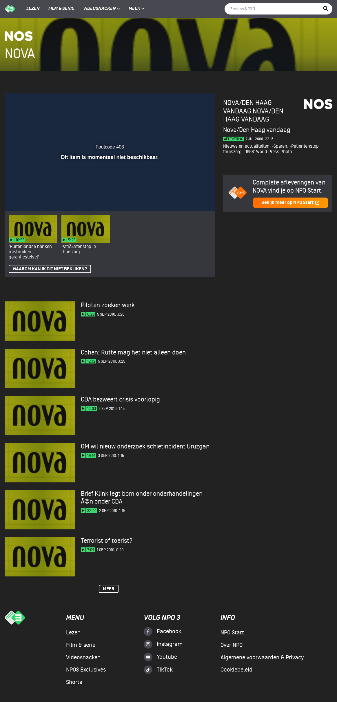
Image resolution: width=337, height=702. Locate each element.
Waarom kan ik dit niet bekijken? (50, 269)
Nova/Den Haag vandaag (253, 115)
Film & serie (61, 8)
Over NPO (232, 645)
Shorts (74, 682)
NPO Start (232, 632)
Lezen (33, 8)
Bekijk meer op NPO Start (290, 202)
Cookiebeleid (236, 670)
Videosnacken (99, 8)
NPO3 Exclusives (86, 670)
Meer (136, 8)
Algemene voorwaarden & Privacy (262, 657)
